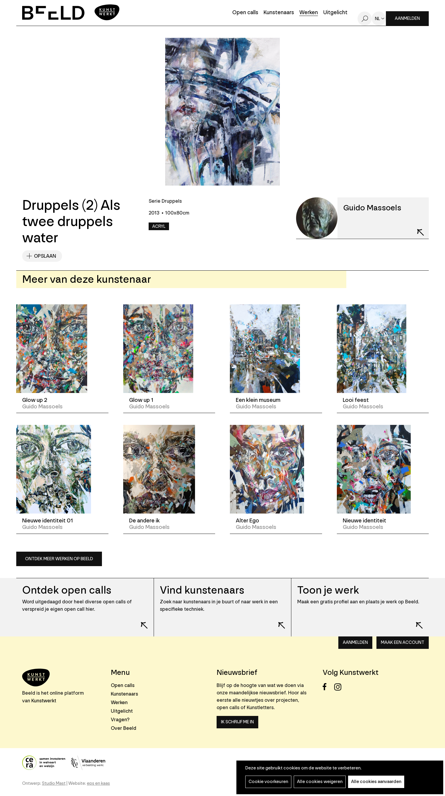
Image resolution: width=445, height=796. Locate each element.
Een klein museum (258, 400)
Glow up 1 (141, 400)
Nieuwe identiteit (364, 520)
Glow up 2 (34, 400)
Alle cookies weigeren (319, 781)
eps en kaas (98, 783)
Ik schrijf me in (237, 722)
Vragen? (120, 720)
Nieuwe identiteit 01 (47, 520)
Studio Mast (54, 783)
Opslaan (45, 256)
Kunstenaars (279, 13)
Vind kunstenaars (202, 590)
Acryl (158, 226)
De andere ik (144, 520)
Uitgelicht (335, 13)
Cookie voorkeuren (268, 781)
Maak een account (402, 642)
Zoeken (365, 19)
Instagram (339, 687)
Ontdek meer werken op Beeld (59, 559)
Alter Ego (247, 520)
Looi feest (356, 400)
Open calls (245, 13)
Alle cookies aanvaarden (376, 781)
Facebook (328, 687)
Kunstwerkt (43, 701)
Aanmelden (407, 18)
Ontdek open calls (66, 590)
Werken (308, 13)
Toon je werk (328, 590)
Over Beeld (123, 728)
